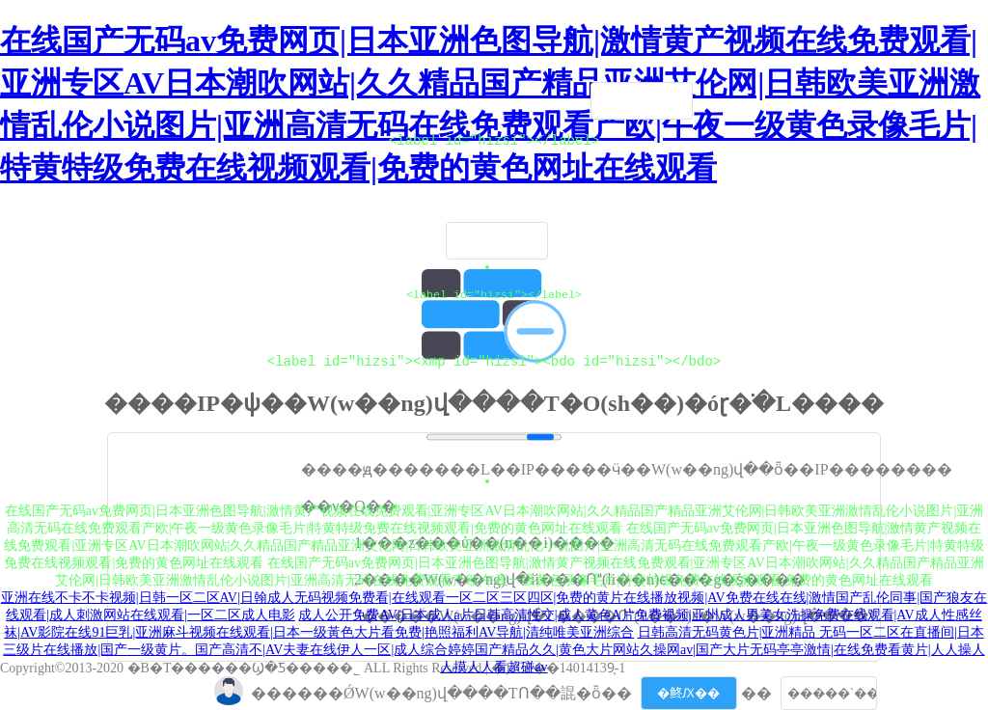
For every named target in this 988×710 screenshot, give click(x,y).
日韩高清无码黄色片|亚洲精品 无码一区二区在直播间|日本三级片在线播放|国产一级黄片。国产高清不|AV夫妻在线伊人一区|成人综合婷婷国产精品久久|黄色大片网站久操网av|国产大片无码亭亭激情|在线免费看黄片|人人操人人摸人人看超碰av (493, 649)
